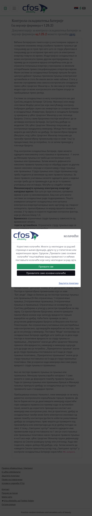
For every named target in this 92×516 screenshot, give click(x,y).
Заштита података (68, 283)
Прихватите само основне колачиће (46, 273)
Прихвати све (46, 266)
